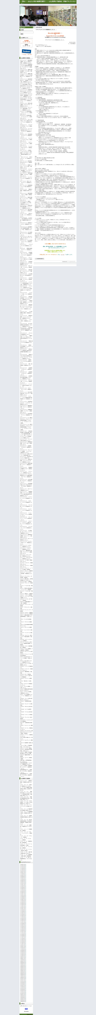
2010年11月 (22, 946)
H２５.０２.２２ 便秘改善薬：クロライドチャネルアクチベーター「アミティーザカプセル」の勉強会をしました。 (26, 307)
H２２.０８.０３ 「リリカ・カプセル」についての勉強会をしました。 (26, 514)
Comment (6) (65, 261)
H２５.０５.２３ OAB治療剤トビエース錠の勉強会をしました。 (26, 275)
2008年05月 (22, 973)
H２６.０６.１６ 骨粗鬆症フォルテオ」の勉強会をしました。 (26, 224)
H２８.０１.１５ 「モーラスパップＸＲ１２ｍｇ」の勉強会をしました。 (26, 139)
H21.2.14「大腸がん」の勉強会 (26, 593)
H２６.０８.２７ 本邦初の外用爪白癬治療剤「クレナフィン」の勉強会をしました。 (26, 207)
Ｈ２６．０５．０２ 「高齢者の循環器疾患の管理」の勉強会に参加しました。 (26, 798)
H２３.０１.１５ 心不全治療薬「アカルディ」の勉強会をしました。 (26, 481)
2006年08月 (22, 997)
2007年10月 (22, 981)
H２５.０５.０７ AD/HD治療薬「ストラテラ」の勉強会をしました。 (26, 279)
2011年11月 (22, 931)
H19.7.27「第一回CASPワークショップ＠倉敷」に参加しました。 (26, 658)
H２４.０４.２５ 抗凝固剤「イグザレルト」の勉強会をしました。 (26, 369)
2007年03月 (22, 990)
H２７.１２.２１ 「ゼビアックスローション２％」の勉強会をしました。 (26, 143)
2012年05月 (22, 927)
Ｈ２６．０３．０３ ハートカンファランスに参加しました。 (26, 806)
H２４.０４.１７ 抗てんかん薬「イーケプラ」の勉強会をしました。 (26, 381)
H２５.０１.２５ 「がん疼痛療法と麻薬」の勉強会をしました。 (26, 313)
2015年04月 (22, 890)
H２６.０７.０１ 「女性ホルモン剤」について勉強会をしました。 (26, 215)
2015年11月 (22, 884)
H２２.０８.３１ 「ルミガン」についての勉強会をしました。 (26, 510)
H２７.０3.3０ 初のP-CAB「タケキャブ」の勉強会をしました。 (26, 182)
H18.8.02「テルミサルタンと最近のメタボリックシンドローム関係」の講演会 (26, 732)
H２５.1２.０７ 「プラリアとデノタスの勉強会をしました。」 (26, 246)
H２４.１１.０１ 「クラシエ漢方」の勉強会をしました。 (26, 321)
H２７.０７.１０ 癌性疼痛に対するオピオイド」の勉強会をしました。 (26, 162)
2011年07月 (22, 937)
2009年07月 (22, 961)
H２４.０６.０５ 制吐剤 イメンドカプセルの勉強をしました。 (26, 361)
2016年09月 (22, 873)
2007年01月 (22, 993)
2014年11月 (22, 894)
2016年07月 (22, 875)
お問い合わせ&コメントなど (26, 1005)
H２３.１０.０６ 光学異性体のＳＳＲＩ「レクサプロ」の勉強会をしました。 (26, 403)
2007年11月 (22, 980)
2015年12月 (22, 883)
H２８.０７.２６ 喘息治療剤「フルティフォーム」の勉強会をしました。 (26, 113)
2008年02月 (22, 977)
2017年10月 (22, 867)
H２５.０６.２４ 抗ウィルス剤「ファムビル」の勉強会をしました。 (26, 267)
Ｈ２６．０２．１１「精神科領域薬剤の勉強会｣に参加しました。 (26, 817)
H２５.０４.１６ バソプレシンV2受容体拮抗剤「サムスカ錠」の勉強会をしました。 (26, 283)
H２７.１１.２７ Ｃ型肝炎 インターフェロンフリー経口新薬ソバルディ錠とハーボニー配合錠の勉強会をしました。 (26, 153)
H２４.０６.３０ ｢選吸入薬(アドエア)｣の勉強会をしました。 (26, 342)
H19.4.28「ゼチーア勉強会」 (26, 674)
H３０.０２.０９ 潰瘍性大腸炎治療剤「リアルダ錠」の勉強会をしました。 (26, 71)
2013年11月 (22, 908)
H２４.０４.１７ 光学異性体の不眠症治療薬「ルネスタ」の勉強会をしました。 (26, 377)
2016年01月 (22, 881)
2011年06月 (22, 938)
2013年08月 (22, 911)
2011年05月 (22, 939)
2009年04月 (22, 965)
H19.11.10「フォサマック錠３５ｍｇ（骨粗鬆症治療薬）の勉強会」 (26, 643)
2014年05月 (22, 902)
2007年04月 (22, 989)
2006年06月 (22, 1000)
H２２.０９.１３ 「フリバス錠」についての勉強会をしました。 (26, 506)
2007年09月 (22, 982)
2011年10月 (22, 932)
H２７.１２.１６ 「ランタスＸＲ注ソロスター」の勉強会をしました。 (26, 147)
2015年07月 (22, 885)
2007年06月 (22, 986)
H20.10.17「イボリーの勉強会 (26, 595)
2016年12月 (22, 871)
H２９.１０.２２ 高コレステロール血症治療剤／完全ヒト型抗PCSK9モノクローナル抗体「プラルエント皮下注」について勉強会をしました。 (26, 86)
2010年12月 (22, 945)
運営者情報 (26, 1011)
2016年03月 (22, 880)
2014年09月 (22, 896)
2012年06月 (22, 926)
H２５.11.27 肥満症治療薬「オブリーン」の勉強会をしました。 (26, 250)
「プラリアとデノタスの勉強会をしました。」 (46, 29)
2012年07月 (22, 924)
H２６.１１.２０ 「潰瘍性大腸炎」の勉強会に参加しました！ (26, 190)
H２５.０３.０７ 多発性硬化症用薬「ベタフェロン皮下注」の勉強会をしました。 (26, 298)
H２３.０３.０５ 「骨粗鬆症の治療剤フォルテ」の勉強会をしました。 (26, 469)
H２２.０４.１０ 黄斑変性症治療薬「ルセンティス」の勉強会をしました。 (26, 536)
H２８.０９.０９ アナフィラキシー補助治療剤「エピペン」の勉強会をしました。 (26, 109)
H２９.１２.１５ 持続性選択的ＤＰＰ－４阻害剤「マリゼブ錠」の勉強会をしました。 (26, 80)
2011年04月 (22, 941)
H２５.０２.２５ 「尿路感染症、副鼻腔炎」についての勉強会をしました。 (26, 302)
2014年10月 (22, 895)
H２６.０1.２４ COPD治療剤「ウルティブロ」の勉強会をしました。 (26, 242)
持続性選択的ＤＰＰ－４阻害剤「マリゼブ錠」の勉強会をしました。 (26, 771)
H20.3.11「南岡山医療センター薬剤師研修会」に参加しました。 (26, 616)
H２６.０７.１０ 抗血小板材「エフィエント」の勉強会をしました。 (26, 211)
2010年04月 (22, 953)
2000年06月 (22, 1001)
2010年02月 (22, 955)
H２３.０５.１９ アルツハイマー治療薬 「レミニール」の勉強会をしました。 (26, 451)
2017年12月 (22, 865)
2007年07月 (22, 985)
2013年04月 (22, 916)
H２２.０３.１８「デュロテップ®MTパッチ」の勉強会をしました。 (26, 542)
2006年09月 (22, 996)
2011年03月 (22, 942)
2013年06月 (22, 914)
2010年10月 (22, 947)
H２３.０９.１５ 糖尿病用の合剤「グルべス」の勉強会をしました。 (26, 407)
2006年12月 (22, 994)
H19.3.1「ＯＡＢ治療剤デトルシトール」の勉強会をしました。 (26, 696)
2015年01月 (22, 892)
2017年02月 (22, 869)
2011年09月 (22, 934)
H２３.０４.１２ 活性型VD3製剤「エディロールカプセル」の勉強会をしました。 (26, 461)
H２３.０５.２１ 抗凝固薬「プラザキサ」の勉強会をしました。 (26, 447)
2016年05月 (22, 877)
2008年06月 (22, 971)
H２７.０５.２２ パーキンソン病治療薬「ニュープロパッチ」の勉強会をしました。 (26, 170)
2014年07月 (22, 899)
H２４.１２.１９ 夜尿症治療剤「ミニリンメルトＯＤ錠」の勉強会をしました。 (26, 317)
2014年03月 (22, 903)
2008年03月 (22, 975)
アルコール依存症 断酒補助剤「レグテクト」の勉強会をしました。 (26, 767)
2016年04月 (22, 879)
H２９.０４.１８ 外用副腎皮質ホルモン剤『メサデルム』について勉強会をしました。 (26, 91)
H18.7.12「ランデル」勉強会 (26, 748)
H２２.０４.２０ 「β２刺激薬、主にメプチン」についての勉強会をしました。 (26, 532)
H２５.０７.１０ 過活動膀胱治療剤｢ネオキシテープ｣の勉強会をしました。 (26, 263)
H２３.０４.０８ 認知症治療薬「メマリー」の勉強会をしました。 (26, 465)
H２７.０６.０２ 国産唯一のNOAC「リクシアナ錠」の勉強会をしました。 (26, 166)
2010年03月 (22, 954)
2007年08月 (22, 984)
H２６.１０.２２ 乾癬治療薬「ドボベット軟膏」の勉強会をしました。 (26, 195)
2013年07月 (22, 912)
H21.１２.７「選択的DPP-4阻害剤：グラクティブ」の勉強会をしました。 (26, 552)
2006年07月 (22, 998)
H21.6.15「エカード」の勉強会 (26, 570)
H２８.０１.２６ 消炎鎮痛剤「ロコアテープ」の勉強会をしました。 (26, 135)
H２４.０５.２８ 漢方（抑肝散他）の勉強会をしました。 (26, 365)
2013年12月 (22, 907)
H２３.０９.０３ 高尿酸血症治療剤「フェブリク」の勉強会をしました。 (26, 411)
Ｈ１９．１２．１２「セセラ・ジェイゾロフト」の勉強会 (26, 833)
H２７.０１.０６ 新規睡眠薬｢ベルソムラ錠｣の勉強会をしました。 (26, 186)
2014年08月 (22, 898)
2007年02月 (22, 992)
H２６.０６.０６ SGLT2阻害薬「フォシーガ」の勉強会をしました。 (26, 233)
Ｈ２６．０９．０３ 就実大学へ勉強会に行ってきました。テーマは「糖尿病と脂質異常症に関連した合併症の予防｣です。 (26, 787)
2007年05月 (22, 988)
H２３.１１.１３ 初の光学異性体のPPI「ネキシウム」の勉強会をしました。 (26, 393)
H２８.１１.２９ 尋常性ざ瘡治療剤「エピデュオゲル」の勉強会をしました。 (26, 105)
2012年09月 (22, 923)
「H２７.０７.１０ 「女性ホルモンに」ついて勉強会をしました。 (26, 158)
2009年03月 (22, 966)
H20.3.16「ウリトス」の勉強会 (26, 613)
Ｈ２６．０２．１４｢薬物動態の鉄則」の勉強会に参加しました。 (26, 813)
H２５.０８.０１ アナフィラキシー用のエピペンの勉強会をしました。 (26, 259)
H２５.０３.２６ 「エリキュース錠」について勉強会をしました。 (26, 294)
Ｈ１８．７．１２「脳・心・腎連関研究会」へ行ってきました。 (26, 859)
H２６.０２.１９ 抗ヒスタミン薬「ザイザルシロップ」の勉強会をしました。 (26, 238)
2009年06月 (22, 962)
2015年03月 (22, 891)
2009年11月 (22, 958)
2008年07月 (22, 970)
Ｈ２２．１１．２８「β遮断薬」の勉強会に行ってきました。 (26, 826)
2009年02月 (22, 967)
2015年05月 (22, 888)
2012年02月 (22, 930)
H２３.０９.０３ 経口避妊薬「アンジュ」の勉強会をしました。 (26, 415)
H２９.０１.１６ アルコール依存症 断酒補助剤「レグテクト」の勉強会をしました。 (26, 95)
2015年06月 (22, 887)
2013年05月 (22, 915)
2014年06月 (22, 900)
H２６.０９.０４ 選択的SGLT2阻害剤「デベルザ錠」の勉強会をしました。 (26, 203)
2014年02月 (22, 904)
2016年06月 (22, 876)
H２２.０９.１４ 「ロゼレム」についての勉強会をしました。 (26, 502)
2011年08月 (22, 935)
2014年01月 (22, 906)
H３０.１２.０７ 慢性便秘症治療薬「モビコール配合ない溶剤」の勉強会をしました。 (26, 62)
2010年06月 (22, 951)
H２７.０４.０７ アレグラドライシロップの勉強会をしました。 (26, 178)
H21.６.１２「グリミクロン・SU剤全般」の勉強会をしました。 (26, 573)
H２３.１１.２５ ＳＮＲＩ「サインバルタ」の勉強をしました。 (26, 389)
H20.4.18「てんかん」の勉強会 (26, 612)
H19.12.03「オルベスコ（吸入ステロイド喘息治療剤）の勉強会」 (26, 637)
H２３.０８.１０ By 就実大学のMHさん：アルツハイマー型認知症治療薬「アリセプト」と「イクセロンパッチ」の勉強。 (26, 427)
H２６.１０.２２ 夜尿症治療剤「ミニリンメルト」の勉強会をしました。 (26, 199)
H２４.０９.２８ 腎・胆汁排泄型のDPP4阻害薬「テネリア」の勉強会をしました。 (26, 325)
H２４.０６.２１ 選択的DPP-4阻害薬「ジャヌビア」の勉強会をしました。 (26, 346)
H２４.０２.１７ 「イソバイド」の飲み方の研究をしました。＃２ (26, 385)
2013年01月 (22, 920)
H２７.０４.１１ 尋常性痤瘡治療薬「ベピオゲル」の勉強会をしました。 (26, 174)
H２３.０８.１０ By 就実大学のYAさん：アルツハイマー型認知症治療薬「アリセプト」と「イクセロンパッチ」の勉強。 (26, 420)
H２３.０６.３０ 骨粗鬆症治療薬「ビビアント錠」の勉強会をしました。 (26, 443)
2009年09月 (22, 959)
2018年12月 (22, 864)
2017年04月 (22, 868)
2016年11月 (22, 872)
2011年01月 (22, 943)
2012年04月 (22, 928)
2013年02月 (22, 919)
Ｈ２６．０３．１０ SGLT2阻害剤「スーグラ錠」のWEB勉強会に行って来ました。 (26, 802)
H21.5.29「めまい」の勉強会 (26, 581)
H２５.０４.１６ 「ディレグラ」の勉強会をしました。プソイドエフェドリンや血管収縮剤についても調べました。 (26, 288)
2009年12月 (22, 957)
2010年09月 (22, 949)
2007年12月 (22, 978)
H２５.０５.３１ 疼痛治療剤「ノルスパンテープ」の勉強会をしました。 (26, 271)
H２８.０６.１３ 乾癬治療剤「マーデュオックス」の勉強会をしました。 (26, 117)
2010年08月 (22, 950)
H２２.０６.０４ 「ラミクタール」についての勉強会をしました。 (26, 528)
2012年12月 (22, 922)
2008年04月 (22, 974)
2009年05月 (22, 963)
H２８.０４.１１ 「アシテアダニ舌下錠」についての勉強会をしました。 (26, 126)
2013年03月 (22, 918)
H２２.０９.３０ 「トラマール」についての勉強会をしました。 (26, 498)
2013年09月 (22, 910)
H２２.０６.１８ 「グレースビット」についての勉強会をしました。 (26, 518)
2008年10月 (22, 969)
